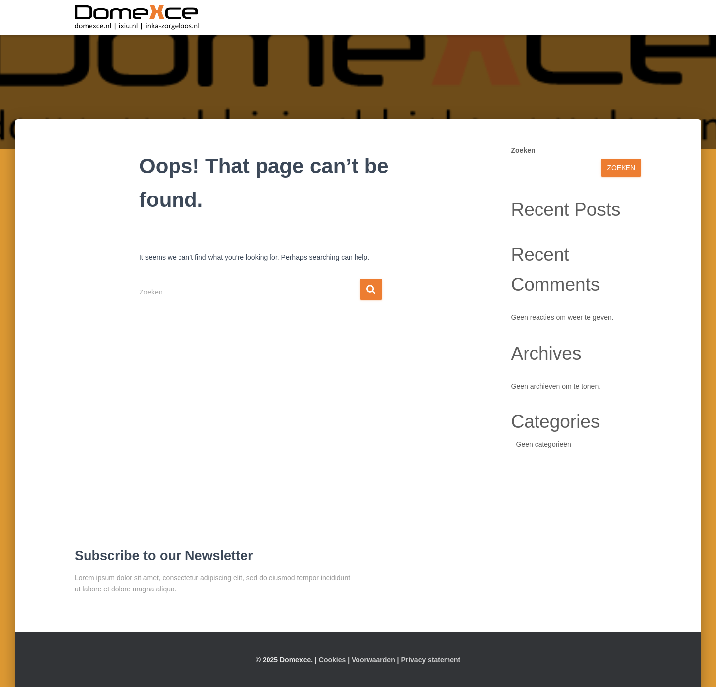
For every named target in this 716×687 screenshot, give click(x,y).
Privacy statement (430, 660)
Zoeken (523, 150)
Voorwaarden (373, 660)
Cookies (332, 660)
